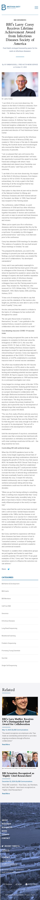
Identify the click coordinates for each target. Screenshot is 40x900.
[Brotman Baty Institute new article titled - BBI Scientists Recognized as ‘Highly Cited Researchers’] (20, 760)
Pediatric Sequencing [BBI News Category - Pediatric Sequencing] (9, 643)
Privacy (27, 895)
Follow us (5, 850)
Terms (33, 895)
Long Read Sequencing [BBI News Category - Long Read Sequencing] (9, 628)
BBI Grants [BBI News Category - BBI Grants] (5, 591)
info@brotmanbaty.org (9, 864)
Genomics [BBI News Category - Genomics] (5, 613)
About (5, 820)
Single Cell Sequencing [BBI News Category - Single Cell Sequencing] (9, 665)
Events (5, 835)
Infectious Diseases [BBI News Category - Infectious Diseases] (8, 621)
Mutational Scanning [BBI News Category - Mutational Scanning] (9, 636)
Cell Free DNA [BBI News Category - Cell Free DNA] (6, 606)
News (4, 831)
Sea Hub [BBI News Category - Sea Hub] (4, 658)
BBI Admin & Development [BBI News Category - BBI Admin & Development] (10, 584)
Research (6, 824)
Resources (7, 827)
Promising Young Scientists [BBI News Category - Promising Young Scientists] (11, 650)
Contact (6, 838)
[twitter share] (8, 569)
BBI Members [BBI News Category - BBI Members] (6, 598)
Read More (6, 744)
